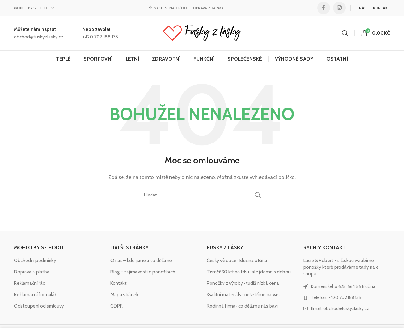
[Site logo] (202, 33)
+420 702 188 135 (100, 37)
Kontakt (118, 283)
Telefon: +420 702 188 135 (336, 297)
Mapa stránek (124, 294)
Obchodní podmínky (35, 260)
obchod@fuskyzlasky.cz (38, 37)
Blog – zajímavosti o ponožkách (142, 272)
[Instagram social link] (339, 8)
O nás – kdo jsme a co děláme (141, 260)
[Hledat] (345, 33)
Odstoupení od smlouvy (39, 306)
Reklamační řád (29, 283)
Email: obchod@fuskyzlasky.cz (340, 308)
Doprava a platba (32, 272)
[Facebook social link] (323, 8)
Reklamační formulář (35, 294)
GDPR (116, 306)
